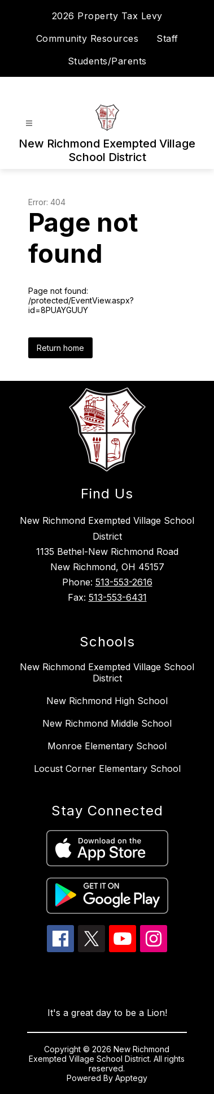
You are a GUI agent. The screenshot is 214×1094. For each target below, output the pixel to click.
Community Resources (87, 38)
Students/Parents (107, 61)
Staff (167, 38)
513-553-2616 (123, 582)
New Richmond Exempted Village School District (107, 672)
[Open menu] (29, 123)
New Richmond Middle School (107, 723)
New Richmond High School (107, 700)
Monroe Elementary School (107, 746)
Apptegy (131, 1078)
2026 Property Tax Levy (107, 15)
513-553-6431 (118, 597)
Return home (60, 348)
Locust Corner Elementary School (107, 768)
